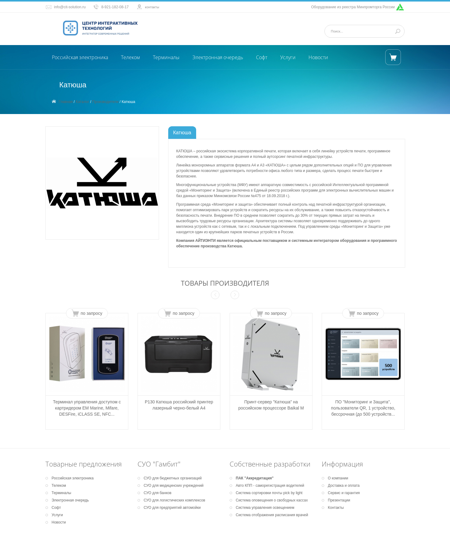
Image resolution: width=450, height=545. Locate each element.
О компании (338, 478)
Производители (105, 102)
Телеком (130, 57)
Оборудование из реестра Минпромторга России (353, 7)
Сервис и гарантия (344, 493)
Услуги (288, 57)
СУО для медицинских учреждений (174, 485)
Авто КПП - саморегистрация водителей (270, 485)
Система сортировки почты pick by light (269, 493)
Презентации (339, 500)
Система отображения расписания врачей (272, 515)
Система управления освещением (265, 507)
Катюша (182, 132)
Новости (318, 57)
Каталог (82, 102)
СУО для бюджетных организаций (173, 478)
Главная (66, 102)
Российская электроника (80, 57)
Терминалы (166, 57)
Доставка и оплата (344, 485)
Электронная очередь (217, 57)
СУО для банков (157, 493)
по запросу (92, 313)
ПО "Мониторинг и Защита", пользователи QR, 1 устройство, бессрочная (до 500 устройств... (363, 408)
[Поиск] (362, 31)
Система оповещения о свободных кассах (272, 500)
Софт (261, 57)
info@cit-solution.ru (70, 7)
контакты (152, 7)
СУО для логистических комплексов (174, 500)
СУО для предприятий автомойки (172, 507)
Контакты (336, 507)
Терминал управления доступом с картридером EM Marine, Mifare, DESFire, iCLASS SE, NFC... (87, 408)
